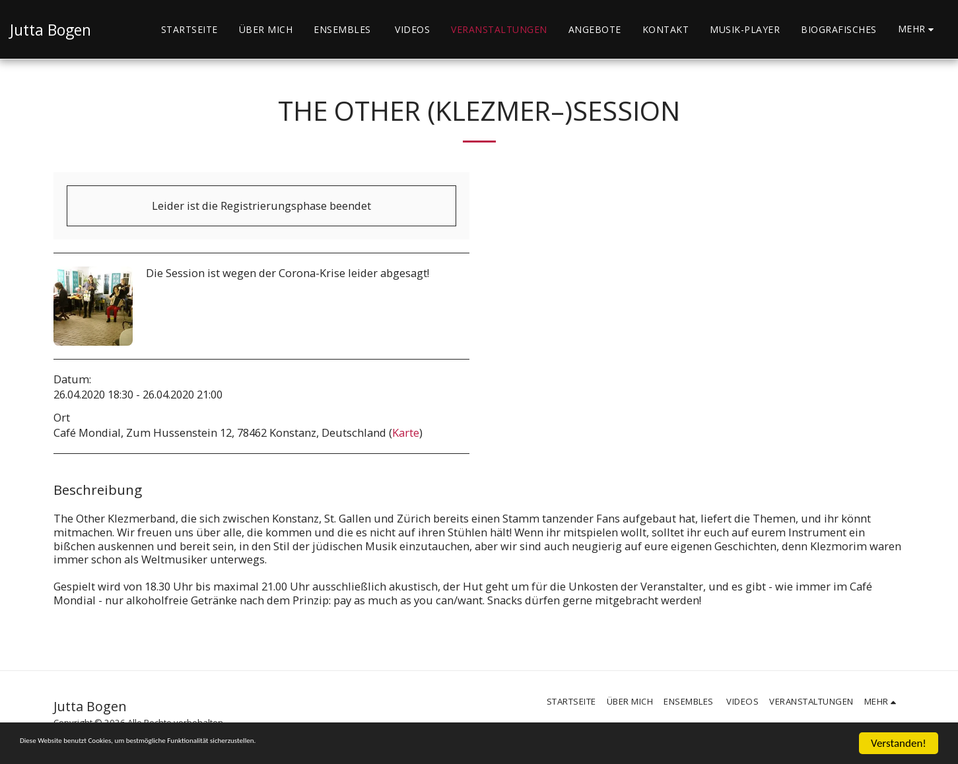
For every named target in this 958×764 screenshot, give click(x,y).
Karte (405, 432)
